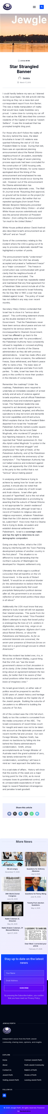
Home (5, 1060)
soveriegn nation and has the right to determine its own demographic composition (22, 535)
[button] (34, 7)
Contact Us (7, 1070)
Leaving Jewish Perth (32, 1080)
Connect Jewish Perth (33, 1060)
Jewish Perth (8, 1075)
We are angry (12, 869)
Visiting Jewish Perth (11, 1080)
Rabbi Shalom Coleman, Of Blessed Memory (12, 929)
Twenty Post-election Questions (35, 904)
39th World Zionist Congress (12, 895)
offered (16, 335)
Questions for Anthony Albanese (36, 870)
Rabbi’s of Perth (30, 1070)
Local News (25, 61)
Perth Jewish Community (34, 1065)
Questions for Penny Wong (35, 894)
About (5, 1065)
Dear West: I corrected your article (35, 945)
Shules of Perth (30, 1075)
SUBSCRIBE (24, 988)
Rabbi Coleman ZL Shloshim (12, 920)
